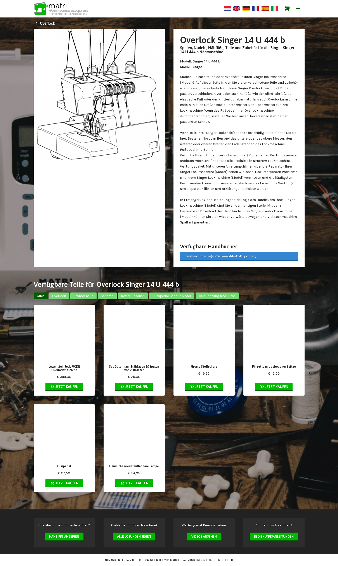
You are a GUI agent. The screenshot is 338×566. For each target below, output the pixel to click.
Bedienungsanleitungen (274, 536)
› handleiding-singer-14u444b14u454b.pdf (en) (219, 256)
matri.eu (175, 560)
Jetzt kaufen (64, 387)
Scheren (107, 296)
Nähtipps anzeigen (64, 536)
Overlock (44, 23)
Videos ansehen (204, 536)
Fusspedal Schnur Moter (171, 296)
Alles (41, 296)
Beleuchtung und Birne (217, 296)
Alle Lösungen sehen (134, 536)
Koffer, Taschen (133, 296)
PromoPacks (83, 296)
